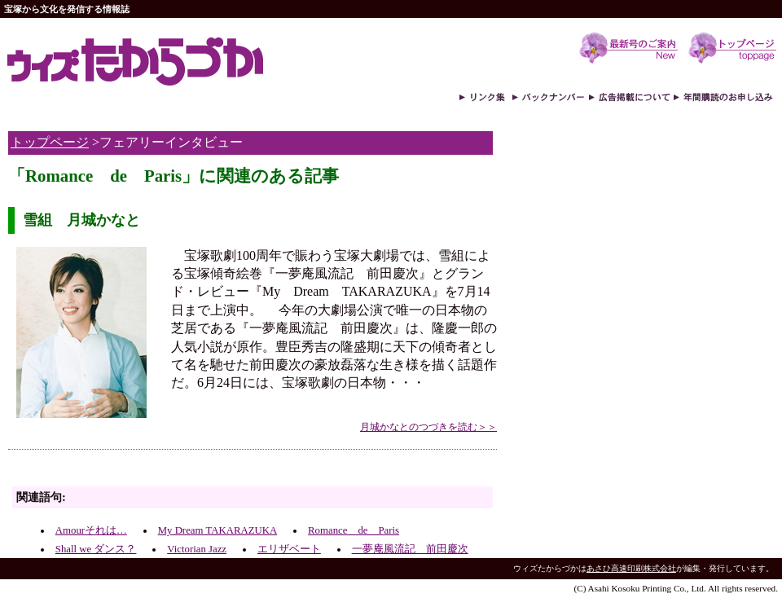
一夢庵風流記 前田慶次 (410, 549)
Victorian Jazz (196, 549)
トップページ (50, 142)
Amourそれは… (91, 530)
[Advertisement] (198, 472)
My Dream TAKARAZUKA (218, 530)
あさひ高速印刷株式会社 (631, 568)
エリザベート (289, 549)
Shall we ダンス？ (96, 549)
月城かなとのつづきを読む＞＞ (428, 427)
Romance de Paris (353, 530)
